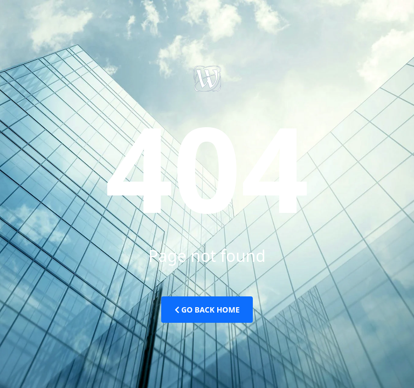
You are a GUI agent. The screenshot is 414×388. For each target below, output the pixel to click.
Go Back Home (207, 309)
